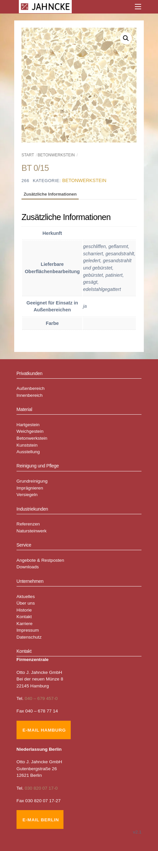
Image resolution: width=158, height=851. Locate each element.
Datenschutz (29, 637)
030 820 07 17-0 (41, 788)
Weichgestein (30, 431)
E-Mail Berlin (40, 819)
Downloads (28, 566)
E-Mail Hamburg (44, 730)
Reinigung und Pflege (38, 465)
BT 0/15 (35, 168)
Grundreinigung (32, 481)
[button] (126, 38)
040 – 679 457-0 (41, 698)
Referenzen (28, 523)
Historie (24, 610)
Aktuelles (26, 596)
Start (27, 155)
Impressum (28, 630)
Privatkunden (29, 373)
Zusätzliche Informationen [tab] (50, 194)
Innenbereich (30, 395)
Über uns (26, 603)
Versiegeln (27, 494)
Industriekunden (32, 509)
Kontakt (24, 616)
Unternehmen (30, 581)
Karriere (25, 623)
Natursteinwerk (32, 530)
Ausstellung (28, 451)
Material (24, 409)
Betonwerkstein (56, 155)
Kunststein (27, 445)
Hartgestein (28, 424)
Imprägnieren (30, 488)
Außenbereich (31, 388)
